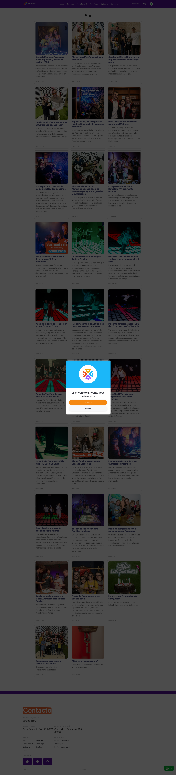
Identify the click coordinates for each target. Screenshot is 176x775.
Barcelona (88, 402)
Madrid (88, 408)
